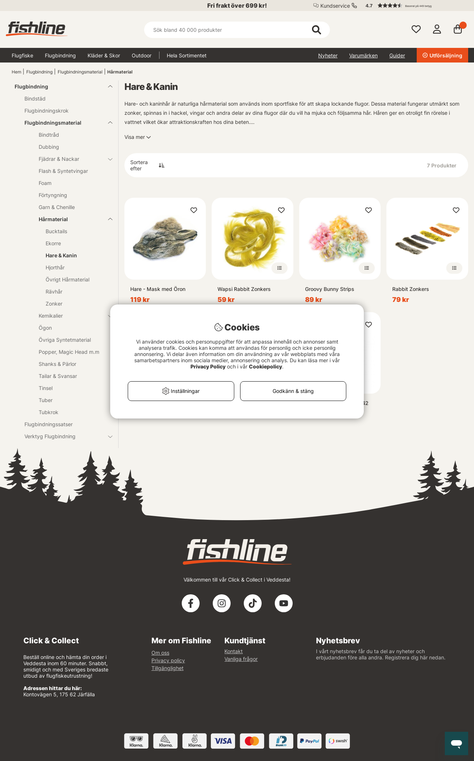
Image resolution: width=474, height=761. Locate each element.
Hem (16, 72)
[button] (413, 5)
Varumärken (363, 55)
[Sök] (237, 30)
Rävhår (54, 291)
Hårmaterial (119, 72)
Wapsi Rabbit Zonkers (244, 289)
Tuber (46, 400)
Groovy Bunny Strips (329, 289)
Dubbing (49, 147)
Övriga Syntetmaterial (65, 340)
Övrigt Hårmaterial (67, 279)
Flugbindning (60, 55)
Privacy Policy (208, 366)
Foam (45, 183)
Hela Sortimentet (187, 55)
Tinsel (46, 388)
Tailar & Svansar (58, 376)
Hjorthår (55, 267)
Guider (397, 55)
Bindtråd (49, 135)
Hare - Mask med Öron (157, 289)
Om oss (160, 653)
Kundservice (335, 6)
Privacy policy (168, 660)
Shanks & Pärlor (57, 364)
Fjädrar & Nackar (71, 159)
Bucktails (56, 231)
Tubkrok (48, 412)
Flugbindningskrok (46, 110)
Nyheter (328, 55)
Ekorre (53, 243)
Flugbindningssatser (48, 424)
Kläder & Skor (104, 55)
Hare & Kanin (61, 255)
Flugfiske (22, 55)
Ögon (45, 328)
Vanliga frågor (241, 659)
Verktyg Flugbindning (64, 436)
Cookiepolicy (265, 366)
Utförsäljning (442, 55)
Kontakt (233, 651)
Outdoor (141, 55)
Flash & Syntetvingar (63, 171)
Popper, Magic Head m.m (69, 352)
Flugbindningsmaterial (80, 72)
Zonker (54, 303)
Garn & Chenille (57, 207)
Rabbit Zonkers (410, 289)
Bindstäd (35, 98)
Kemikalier (71, 316)
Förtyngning (53, 195)
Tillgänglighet (167, 668)
